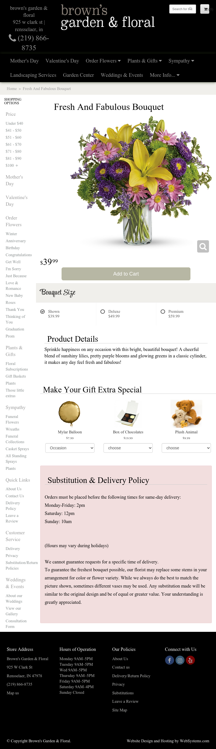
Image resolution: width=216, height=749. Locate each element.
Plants (11, 382)
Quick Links (18, 480)
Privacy (12, 555)
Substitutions (123, 692)
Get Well (13, 261)
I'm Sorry (13, 268)
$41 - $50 (13, 130)
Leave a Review (12, 518)
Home (12, 88)
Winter (11, 233)
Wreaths (12, 428)
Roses (10, 302)
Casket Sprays (17, 448)
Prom (10, 335)
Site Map (119, 709)
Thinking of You (15, 319)
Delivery (13, 548)
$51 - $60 (13, 137)
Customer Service (15, 535)
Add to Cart (126, 274)
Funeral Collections (15, 438)
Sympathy (179, 60)
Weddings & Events (122, 74)
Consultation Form (16, 623)
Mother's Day (24, 60)
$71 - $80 (13, 151)
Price (11, 114)
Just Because (16, 275)
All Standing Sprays (16, 458)
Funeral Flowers (12, 419)
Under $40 (14, 123)
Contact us (121, 666)
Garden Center (78, 74)
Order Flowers (101, 60)
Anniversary (16, 240)
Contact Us (15, 495)
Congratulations (18, 254)
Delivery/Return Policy (131, 675)
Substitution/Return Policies (18, 565)
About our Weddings (14, 598)
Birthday (13, 247)
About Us (13, 488)
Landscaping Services (33, 74)
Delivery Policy (13, 505)
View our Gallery (13, 610)
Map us (13, 692)
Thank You (15, 309)
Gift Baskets (16, 375)
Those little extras (15, 392)
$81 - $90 (13, 158)
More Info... (163, 74)
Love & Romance (13, 285)
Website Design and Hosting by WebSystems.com (168, 740)
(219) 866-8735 (19, 683)
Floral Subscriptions (17, 366)
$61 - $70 (13, 144)
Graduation (15, 328)
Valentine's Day (62, 60)
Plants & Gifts (142, 60)
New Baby (14, 295)
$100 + (12, 165)
